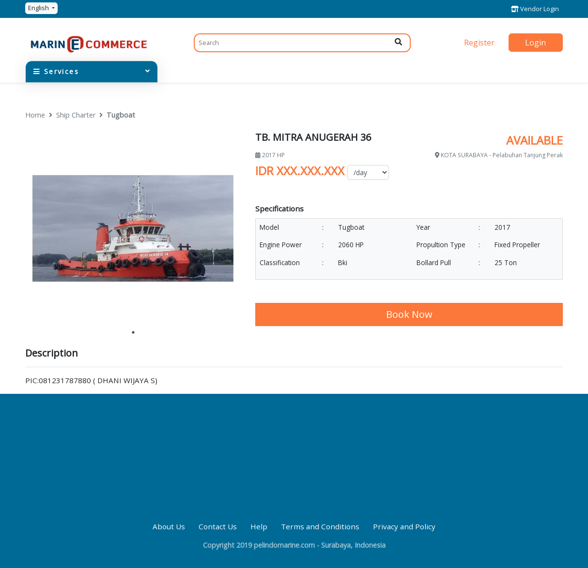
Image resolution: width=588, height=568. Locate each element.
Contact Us (218, 526)
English (39, 7)
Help (258, 526)
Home (35, 115)
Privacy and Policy (404, 526)
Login (535, 42)
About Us (169, 526)
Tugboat (121, 115)
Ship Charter (75, 115)
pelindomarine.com (284, 545)
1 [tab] (133, 332)
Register (479, 42)
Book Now (409, 314)
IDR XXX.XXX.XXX (299, 171)
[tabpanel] (132, 228)
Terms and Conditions (320, 526)
